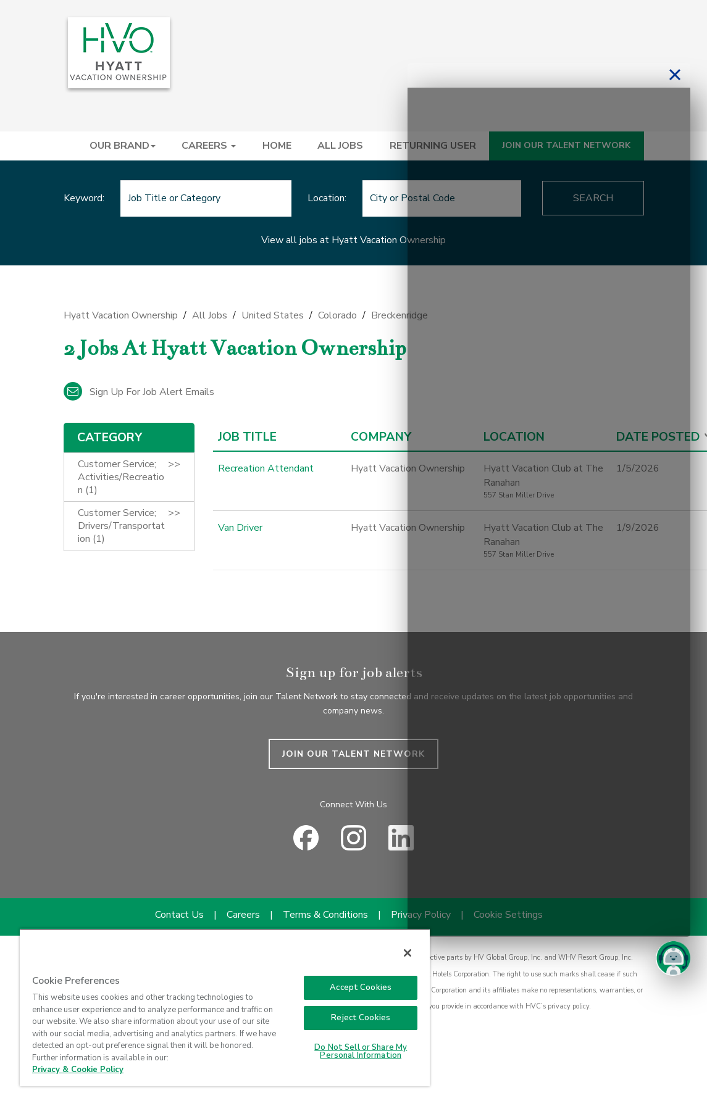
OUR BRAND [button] (123, 145)
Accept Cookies (360, 987)
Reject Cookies (360, 1017)
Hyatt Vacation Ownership (121, 315)
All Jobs (209, 315)
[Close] (407, 953)
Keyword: (84, 198)
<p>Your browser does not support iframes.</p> (549, 512)
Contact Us (179, 914)
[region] (225, 1007)
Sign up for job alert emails (139, 392)
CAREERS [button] (209, 145)
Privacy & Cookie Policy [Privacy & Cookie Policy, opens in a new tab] (77, 1069)
